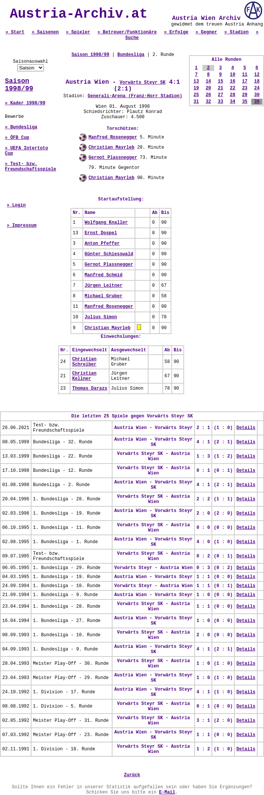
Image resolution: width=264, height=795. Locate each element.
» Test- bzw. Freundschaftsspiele (30, 166)
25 (196, 95)
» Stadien (236, 32)
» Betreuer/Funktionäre (127, 32)
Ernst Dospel (101, 233)
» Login (16, 205)
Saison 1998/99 (19, 84)
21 (220, 88)
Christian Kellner (84, 376)
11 (244, 74)
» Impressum (21, 225)
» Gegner (206, 32)
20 (208, 88)
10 (232, 74)
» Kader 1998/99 (25, 103)
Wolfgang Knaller (106, 222)
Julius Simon (101, 317)
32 (208, 101)
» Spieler (78, 32)
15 (220, 81)
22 (232, 88)
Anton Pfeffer (102, 243)
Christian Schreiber (84, 362)
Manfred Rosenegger (112, 137)
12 (257, 74)
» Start (15, 32)
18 (257, 81)
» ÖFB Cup (17, 137)
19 (196, 88)
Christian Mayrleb (111, 147)
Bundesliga (130, 54)
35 (244, 101)
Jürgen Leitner (104, 285)
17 (244, 81)
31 (196, 101)
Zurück (132, 775)
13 (196, 81)
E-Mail (167, 792)
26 (208, 95)
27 (220, 95)
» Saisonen (45, 32)
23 (244, 88)
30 (257, 95)
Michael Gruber (104, 296)
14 (208, 81)
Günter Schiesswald (109, 254)
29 (244, 95)
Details (245, 428)
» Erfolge (176, 32)
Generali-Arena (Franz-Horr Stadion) (135, 96)
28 (232, 95)
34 (232, 101)
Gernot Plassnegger (112, 157)
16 (232, 81)
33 (220, 101)
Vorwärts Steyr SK (142, 82)
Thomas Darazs (89, 388)
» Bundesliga (21, 127)
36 (257, 101)
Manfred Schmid (104, 275)
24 (257, 88)
